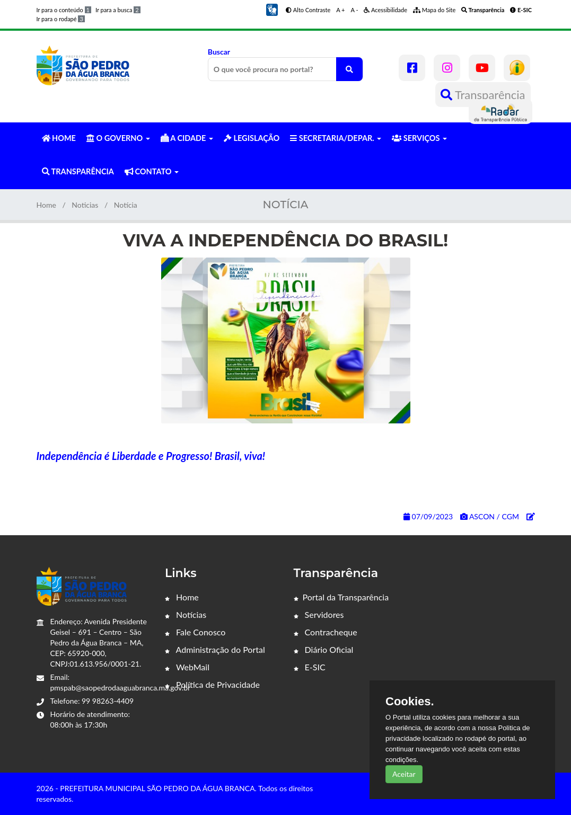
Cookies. (409, 701)
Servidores (319, 614)
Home (46, 204)
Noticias (85, 204)
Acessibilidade (385, 9)
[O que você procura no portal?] (349, 69)
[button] (272, 8)
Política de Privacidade (212, 684)
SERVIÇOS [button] (419, 138)
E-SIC (310, 667)
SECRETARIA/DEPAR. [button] (335, 138)
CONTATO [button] (152, 171)
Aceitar (404, 773)
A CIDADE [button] (187, 138)
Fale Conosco (195, 632)
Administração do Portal (215, 649)
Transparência (483, 94)
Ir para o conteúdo (64, 9)
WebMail (187, 667)
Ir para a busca (117, 9)
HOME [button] (59, 138)
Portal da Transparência (341, 597)
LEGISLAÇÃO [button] (251, 138)
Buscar (285, 64)
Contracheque (325, 632)
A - (354, 9)
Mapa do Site (434, 9)
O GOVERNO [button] (118, 138)
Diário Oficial (324, 649)
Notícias (185, 614)
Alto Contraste (308, 9)
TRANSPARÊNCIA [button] (78, 171)
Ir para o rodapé (61, 18)
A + (340, 9)
